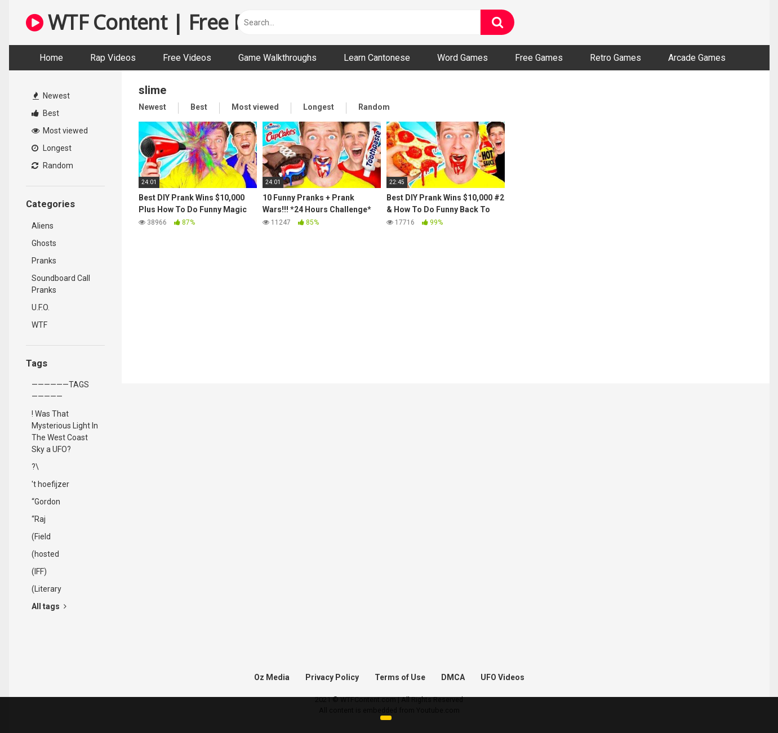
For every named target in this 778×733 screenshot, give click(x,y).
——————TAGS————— (60, 390)
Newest (51, 95)
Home (51, 57)
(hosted (45, 553)
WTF (39, 324)
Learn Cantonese (377, 57)
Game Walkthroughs (277, 57)
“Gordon (46, 501)
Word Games (462, 57)
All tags (49, 606)
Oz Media (272, 677)
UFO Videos (502, 677)
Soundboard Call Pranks (61, 284)
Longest (52, 148)
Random (52, 165)
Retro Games (615, 57)
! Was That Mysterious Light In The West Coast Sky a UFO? (65, 431)
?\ (35, 466)
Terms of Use (400, 677)
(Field (41, 536)
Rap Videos (113, 57)
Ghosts (44, 243)
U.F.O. (41, 307)
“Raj (39, 519)
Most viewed (60, 130)
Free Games (539, 57)
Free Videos (187, 57)
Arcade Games (697, 57)
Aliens (43, 225)
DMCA (453, 677)
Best (45, 113)
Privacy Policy (332, 677)
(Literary (46, 588)
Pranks (44, 260)
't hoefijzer (50, 484)
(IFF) (39, 571)
